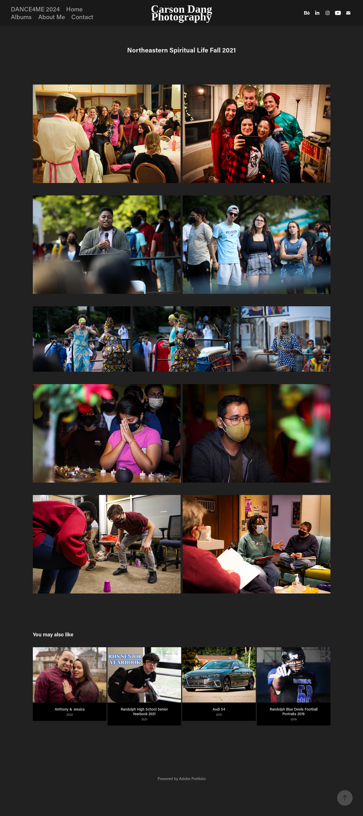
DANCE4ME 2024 (35, 9)
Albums (21, 17)
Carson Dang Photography (183, 13)
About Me (51, 17)
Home (74, 9)
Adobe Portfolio (192, 778)
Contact (82, 17)
